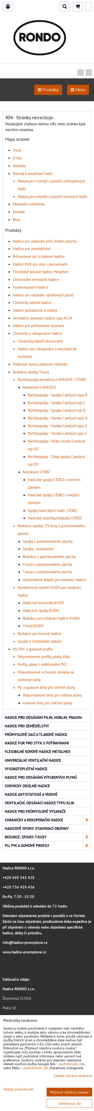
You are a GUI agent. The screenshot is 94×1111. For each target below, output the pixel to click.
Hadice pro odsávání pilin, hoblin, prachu (45, 241)
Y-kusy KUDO (33, 625)
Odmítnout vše (69, 1103)
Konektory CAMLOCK (39, 387)
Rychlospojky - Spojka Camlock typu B (57, 394)
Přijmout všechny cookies (69, 1092)
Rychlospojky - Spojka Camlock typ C (56, 402)
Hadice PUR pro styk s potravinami (40, 264)
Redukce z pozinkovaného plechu (49, 556)
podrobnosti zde (71, 1063)
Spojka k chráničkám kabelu (40, 641)
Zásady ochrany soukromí (72, 1075)
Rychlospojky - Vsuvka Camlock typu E (57, 425)
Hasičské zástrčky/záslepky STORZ (54, 517)
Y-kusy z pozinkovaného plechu (47, 564)
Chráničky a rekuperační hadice (37, 333)
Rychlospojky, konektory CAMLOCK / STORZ (52, 379)
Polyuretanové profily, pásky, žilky (44, 656)
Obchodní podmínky (29, 203)
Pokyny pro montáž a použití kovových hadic (53, 196)
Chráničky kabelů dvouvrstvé (40, 341)
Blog (16, 219)
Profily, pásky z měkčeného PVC (42, 664)
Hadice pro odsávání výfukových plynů (43, 294)
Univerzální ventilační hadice (36, 279)
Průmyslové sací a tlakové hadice (39, 256)
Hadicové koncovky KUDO (43, 602)
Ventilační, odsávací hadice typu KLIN (42, 317)
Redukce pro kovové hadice (39, 633)
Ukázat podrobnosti (18, 1089)
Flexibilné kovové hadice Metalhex (41, 271)
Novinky (19, 165)
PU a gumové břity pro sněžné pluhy (46, 687)
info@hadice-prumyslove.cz (25, 942)
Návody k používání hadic (33, 173)
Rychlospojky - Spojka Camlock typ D (56, 410)
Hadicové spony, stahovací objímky (40, 364)
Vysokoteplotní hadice (30, 287)
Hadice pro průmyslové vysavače (38, 325)
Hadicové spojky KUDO (41, 610)
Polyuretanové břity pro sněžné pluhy (52, 695)
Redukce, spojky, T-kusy (31, 371)
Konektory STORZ (36, 471)
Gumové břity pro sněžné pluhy (47, 702)
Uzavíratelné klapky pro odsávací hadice (54, 579)
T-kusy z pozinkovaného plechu (47, 571)
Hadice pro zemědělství (31, 248)
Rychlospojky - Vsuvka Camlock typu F (57, 433)
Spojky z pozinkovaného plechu (48, 541)
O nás (17, 157)
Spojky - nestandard (38, 548)
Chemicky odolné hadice (32, 302)
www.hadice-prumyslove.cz (24, 951)
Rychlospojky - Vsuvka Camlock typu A (57, 417)
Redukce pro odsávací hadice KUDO (51, 618)
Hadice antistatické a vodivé (35, 310)
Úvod (17, 150)
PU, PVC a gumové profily (33, 648)
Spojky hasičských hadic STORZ (52, 510)
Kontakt (19, 211)
